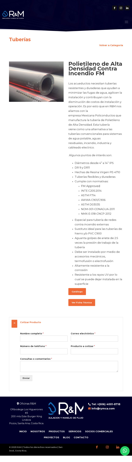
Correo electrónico (83, 333)
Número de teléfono (33, 346)
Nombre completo (32, 333)
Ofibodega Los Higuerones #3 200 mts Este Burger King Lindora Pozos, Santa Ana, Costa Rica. (26, 416)
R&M (19, 447)
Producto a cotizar (83, 346)
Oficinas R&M (26, 403)
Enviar (26, 378)
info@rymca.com (103, 408)
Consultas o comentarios (36, 358)
